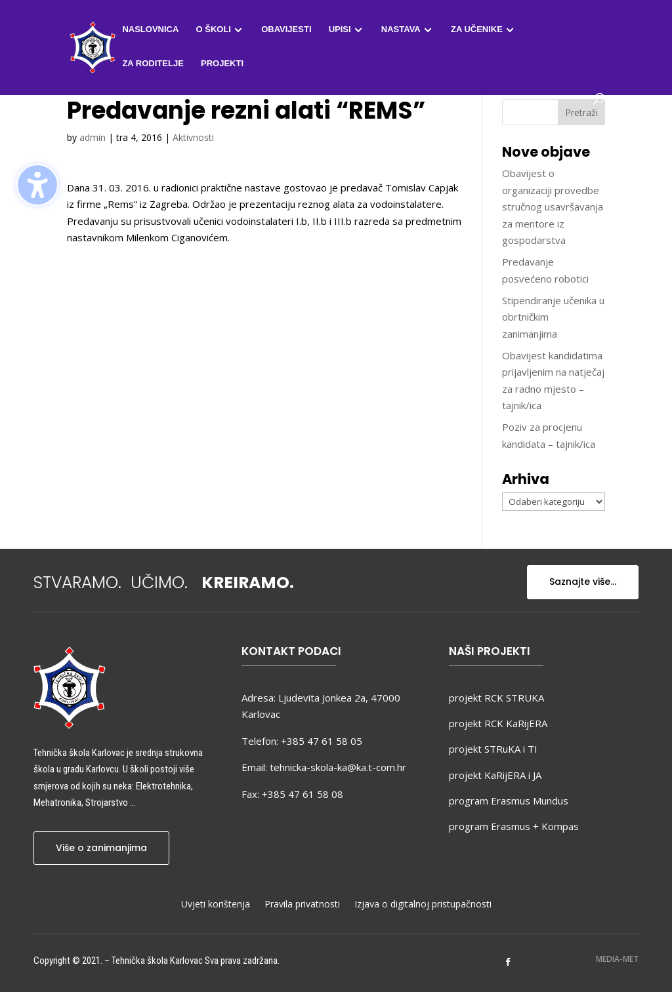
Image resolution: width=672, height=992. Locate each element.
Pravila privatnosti (302, 905)
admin (92, 137)
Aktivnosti (193, 137)
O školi (213, 29)
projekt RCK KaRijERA (498, 723)
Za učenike (477, 29)
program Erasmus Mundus (508, 800)
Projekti (222, 63)
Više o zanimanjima (101, 847)
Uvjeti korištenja (215, 905)
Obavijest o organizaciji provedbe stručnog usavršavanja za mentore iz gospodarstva (552, 207)
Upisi (340, 29)
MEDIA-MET (617, 958)
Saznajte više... (582, 581)
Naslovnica (150, 29)
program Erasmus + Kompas (514, 826)
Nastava (401, 29)
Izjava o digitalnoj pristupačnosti (423, 905)
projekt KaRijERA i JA (495, 775)
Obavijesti (286, 29)
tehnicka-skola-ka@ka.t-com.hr (338, 767)
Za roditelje (152, 63)
